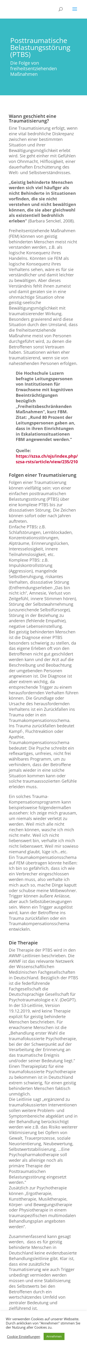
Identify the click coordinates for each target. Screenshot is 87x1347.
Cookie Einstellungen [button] (23, 1336)
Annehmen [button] (54, 1336)
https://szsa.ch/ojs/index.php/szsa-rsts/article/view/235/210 (47, 458)
